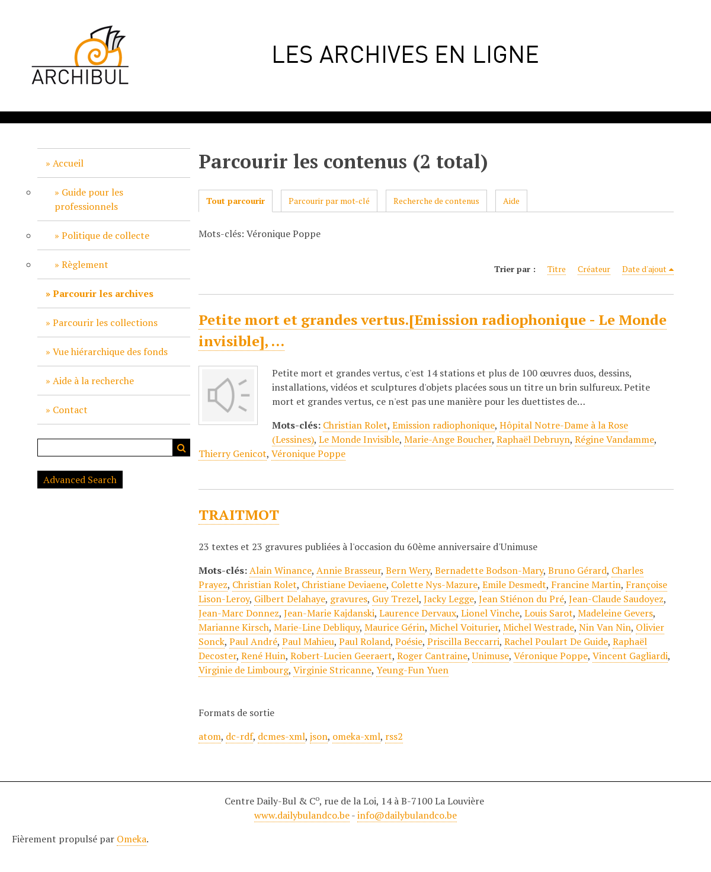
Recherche (181, 447)
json (319, 736)
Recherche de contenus (436, 200)
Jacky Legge (449, 598)
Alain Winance (280, 570)
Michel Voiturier (464, 627)
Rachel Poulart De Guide (556, 641)
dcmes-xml (281, 736)
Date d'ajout (644, 268)
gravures (348, 598)
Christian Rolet (355, 425)
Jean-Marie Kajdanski (329, 612)
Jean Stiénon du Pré (521, 598)
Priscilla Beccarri (463, 641)
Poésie (408, 641)
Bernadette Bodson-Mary (489, 570)
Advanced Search (80, 479)
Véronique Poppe (308, 453)
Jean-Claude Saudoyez (616, 598)
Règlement (85, 264)
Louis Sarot (548, 612)
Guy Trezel (395, 598)
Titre (556, 268)
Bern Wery (408, 570)
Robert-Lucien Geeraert (341, 655)
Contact (70, 409)
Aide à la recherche (93, 380)
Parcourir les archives (103, 293)
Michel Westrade (538, 627)
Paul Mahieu (308, 641)
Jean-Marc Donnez (238, 612)
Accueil (68, 163)
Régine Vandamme (614, 439)
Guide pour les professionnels (89, 199)
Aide (511, 200)
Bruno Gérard (577, 570)
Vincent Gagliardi (630, 655)
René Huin (263, 655)
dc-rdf (239, 736)
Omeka (131, 838)
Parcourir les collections (105, 322)
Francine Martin (586, 584)
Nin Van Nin (605, 627)
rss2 (394, 736)
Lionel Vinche (490, 612)
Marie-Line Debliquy (317, 627)
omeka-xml (356, 736)
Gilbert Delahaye (289, 598)
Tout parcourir (235, 200)
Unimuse (490, 655)
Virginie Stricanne (332, 669)
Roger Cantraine (432, 655)
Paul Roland (364, 641)
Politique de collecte (105, 235)
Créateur (594, 268)
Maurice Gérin (394, 627)
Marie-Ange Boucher (448, 439)
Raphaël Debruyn (533, 439)
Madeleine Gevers (615, 612)
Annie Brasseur (348, 570)
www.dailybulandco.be (302, 815)
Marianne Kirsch (233, 627)
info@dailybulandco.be (407, 815)
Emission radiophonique (443, 425)
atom (209, 736)
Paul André (253, 641)
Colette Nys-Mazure (434, 584)
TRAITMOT (238, 514)
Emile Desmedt (514, 584)
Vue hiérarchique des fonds (110, 351)
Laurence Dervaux (417, 612)
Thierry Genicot (232, 453)
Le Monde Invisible (359, 439)
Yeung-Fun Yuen (412, 669)
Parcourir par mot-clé (329, 200)
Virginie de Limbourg (243, 669)
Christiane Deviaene (344, 584)
